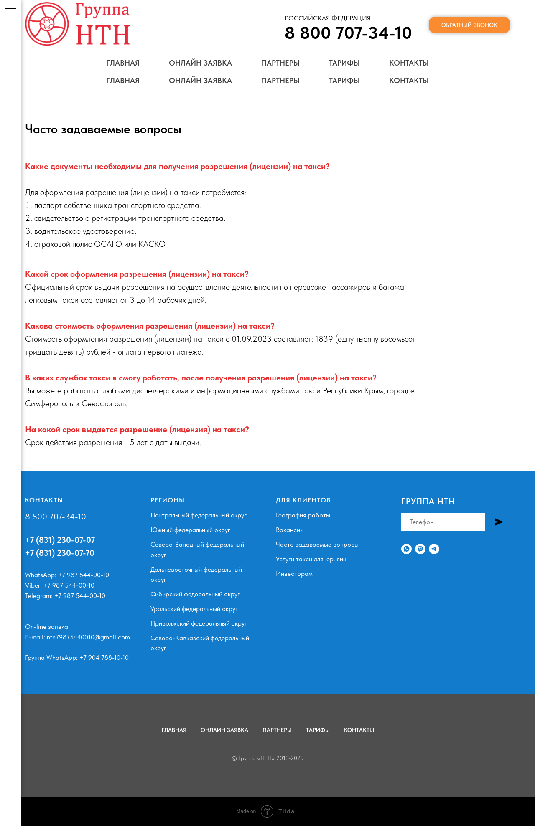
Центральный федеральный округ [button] (198, 515)
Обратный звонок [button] (469, 42)
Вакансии (289, 530)
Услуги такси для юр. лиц (311, 559)
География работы (303, 515)
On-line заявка (46, 627)
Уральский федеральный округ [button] (194, 609)
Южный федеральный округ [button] (190, 530)
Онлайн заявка (200, 80)
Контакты (409, 80)
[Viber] (420, 549)
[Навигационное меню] (10, 12)
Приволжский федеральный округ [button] (198, 623)
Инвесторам (294, 574)
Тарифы (344, 80)
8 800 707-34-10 (55, 517)
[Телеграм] (434, 549)
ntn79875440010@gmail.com (88, 637)
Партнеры (280, 80)
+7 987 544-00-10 (83, 575)
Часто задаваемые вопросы (317, 544)
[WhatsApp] (406, 549)
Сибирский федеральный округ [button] (195, 594)
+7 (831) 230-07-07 (60, 540)
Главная (123, 80)
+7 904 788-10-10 (104, 657)
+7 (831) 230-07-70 (59, 553)
